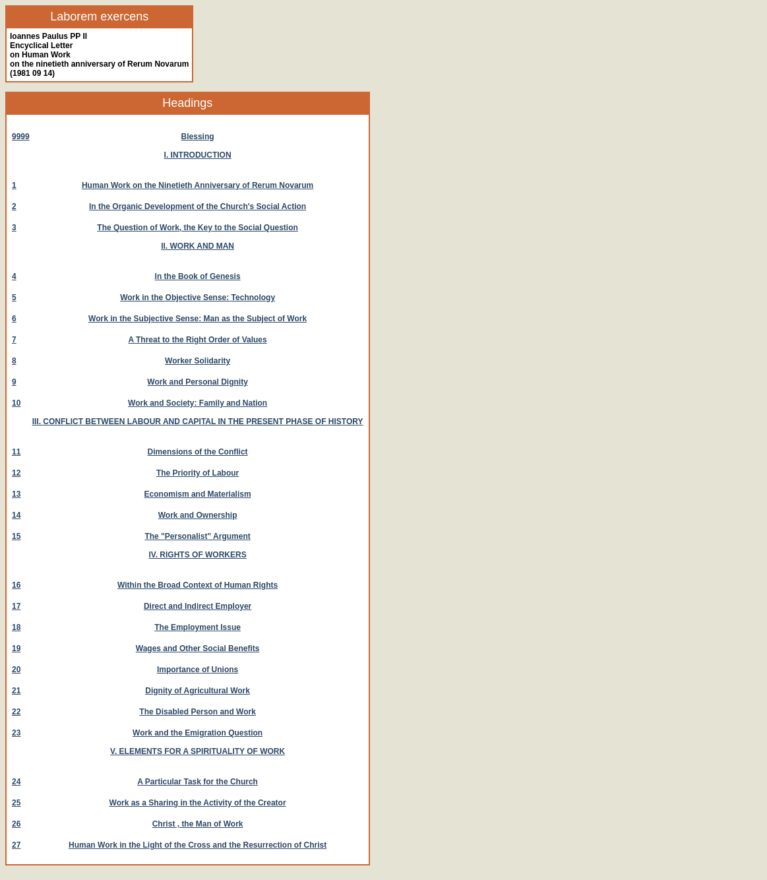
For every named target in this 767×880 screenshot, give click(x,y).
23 (16, 733)
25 (16, 802)
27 (16, 845)
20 (16, 669)
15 (16, 536)
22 (16, 711)
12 (16, 473)
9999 (21, 136)
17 (16, 606)
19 (16, 648)
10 (16, 403)
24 (16, 781)
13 (16, 494)
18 (16, 627)
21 (16, 690)
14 (16, 515)
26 (16, 824)
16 (16, 585)
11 (16, 451)
